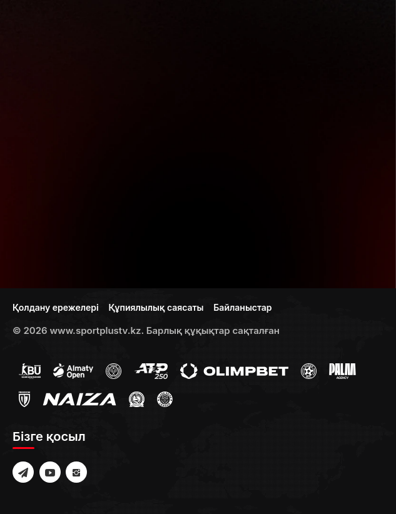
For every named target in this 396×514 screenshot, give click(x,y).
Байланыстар (242, 307)
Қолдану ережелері (56, 307)
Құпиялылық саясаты (155, 307)
